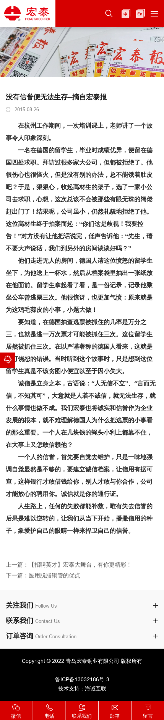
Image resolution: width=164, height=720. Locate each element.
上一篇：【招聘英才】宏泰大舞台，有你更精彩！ (69, 569)
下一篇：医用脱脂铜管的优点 (43, 580)
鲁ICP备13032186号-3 (82, 679)
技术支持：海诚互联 (82, 688)
